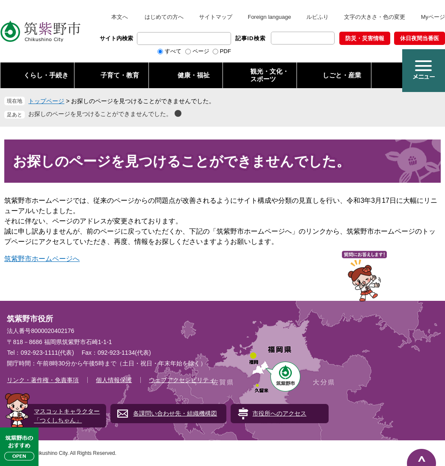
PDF (225, 51)
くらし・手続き (46, 75)
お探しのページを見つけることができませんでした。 (100, 113)
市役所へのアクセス (279, 413)
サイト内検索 (116, 38)
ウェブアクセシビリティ (182, 380)
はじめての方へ (164, 17)
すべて (173, 51)
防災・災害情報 (364, 38)
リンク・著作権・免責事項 (43, 380)
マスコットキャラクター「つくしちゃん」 (67, 416)
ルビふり (317, 17)
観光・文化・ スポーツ (269, 75)
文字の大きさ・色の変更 (374, 17)
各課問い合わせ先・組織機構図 (175, 413)
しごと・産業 (342, 75)
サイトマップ (215, 17)
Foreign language (269, 17)
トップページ (46, 101)
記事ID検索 (250, 38)
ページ (201, 51)
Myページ (433, 17)
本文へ (119, 17)
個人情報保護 (114, 380)
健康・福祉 (194, 75)
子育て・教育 (120, 75)
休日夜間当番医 (419, 38)
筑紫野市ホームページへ (42, 258)
